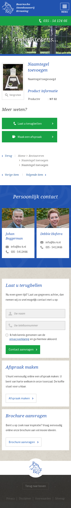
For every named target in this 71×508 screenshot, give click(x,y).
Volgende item (34, 174)
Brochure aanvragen (22, 442)
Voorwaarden (43, 498)
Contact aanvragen (21, 349)
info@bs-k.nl (18, 246)
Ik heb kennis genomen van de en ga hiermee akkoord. (33, 337)
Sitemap (60, 498)
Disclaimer (25, 498)
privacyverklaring (19, 339)
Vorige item (12, 174)
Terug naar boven (35, 486)
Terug (8, 155)
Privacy (10, 498)
